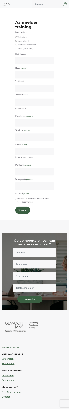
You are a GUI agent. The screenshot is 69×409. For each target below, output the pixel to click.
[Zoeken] (47, 4)
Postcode (23, 165)
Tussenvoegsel (21, 94)
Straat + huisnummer (24, 157)
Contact (6, 396)
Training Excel (23, 41)
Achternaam (20, 108)
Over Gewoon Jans (11, 392)
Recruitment (8, 363)
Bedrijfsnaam (21, 54)
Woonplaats (23, 179)
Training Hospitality (25, 48)
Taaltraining (22, 37)
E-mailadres (24, 116)
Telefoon (22, 130)
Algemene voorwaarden (10, 347)
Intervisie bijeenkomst (26, 45)
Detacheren (8, 358)
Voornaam (19, 81)
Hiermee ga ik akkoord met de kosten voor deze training (33, 200)
